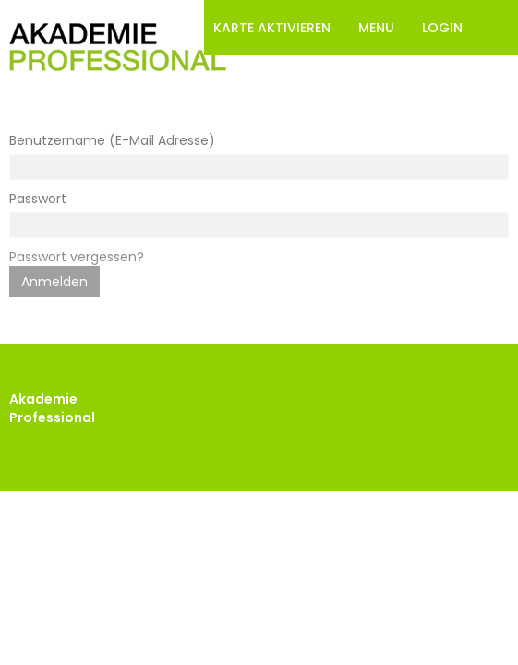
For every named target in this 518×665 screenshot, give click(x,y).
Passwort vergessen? (76, 257)
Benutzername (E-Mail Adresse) (112, 140)
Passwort (37, 198)
